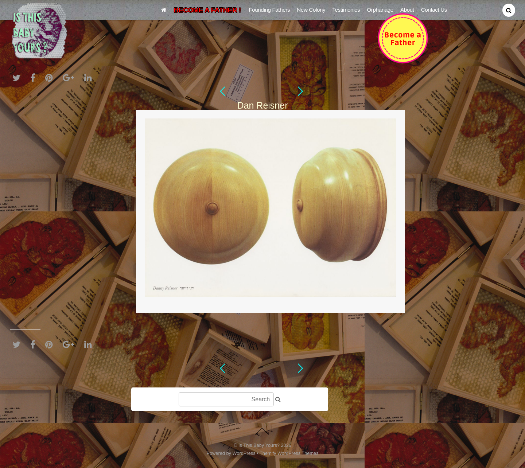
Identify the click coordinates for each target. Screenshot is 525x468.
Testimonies (346, 10)
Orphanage (380, 10)
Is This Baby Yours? (259, 445)
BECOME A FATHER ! (207, 10)
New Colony (311, 10)
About (407, 10)
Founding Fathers (269, 10)
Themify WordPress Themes (289, 453)
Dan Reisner (262, 105)
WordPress (244, 453)
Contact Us (434, 10)
